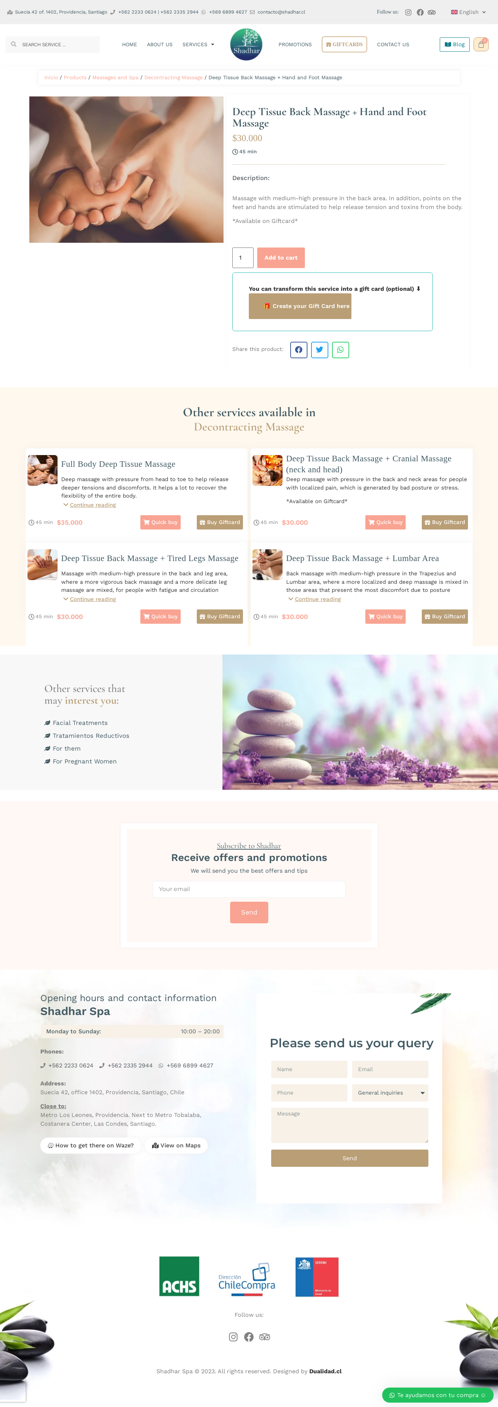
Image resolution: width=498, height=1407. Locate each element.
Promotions (295, 44)
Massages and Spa (115, 77)
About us (160, 44)
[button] (298, 350)
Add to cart (281, 257)
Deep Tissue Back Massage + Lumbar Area (362, 562)
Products (75, 77)
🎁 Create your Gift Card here (306, 306)
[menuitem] (465, 12)
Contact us (393, 44)
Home (129, 44)
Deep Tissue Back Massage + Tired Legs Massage (150, 562)
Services (198, 44)
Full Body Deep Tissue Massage (118, 464)
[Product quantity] (243, 258)
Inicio (51, 77)
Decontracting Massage (173, 77)
